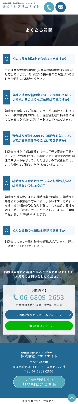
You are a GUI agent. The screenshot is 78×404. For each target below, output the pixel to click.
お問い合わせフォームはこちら (39, 315)
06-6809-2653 (42, 297)
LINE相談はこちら (39, 326)
